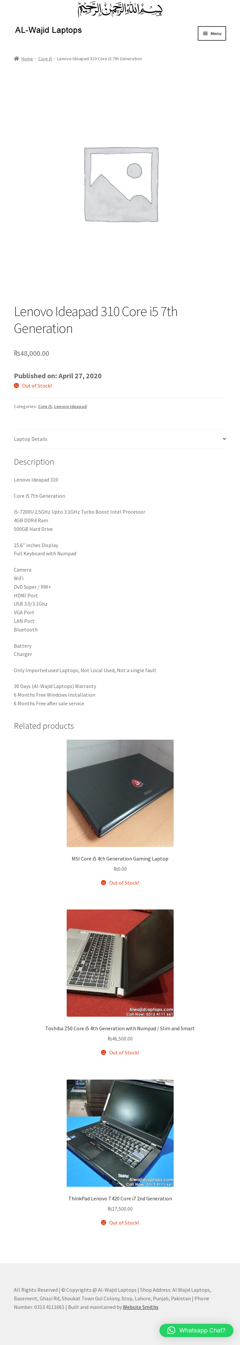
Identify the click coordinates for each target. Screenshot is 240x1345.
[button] (196, 1330)
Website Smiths (140, 1307)
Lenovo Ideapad (70, 406)
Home (27, 59)
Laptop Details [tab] (31, 439)
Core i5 (45, 59)
